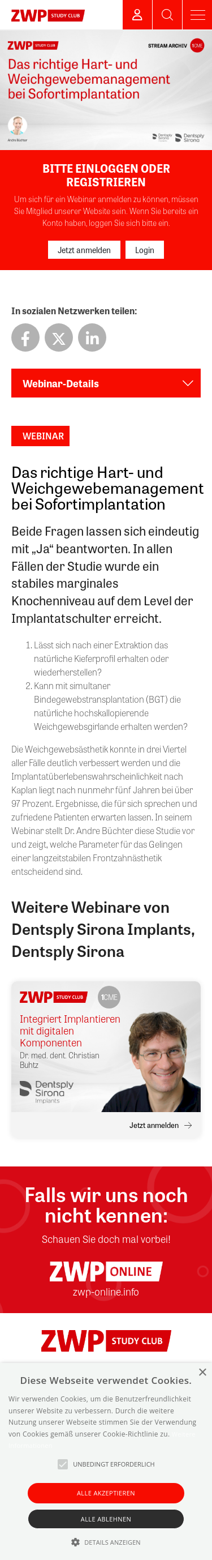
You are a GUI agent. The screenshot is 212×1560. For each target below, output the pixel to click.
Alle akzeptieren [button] (106, 1493)
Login (144, 249)
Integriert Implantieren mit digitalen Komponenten (70, 1030)
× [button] (202, 1373)
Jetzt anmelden (84, 249)
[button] (106, 1542)
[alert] (106, 1461)
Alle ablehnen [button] (106, 1519)
